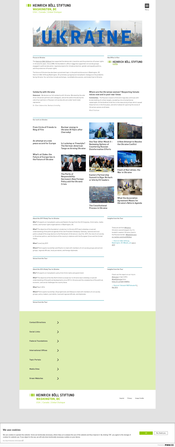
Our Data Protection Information (12, 441)
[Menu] (147, 6)
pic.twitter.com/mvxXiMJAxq (122, 275)
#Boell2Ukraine (131, 273)
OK (146, 433)
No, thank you (161, 433)
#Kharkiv (127, 266)
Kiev (73, 64)
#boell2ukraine (117, 317)
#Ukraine (115, 315)
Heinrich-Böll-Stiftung (43, 61)
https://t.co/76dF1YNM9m (121, 320)
